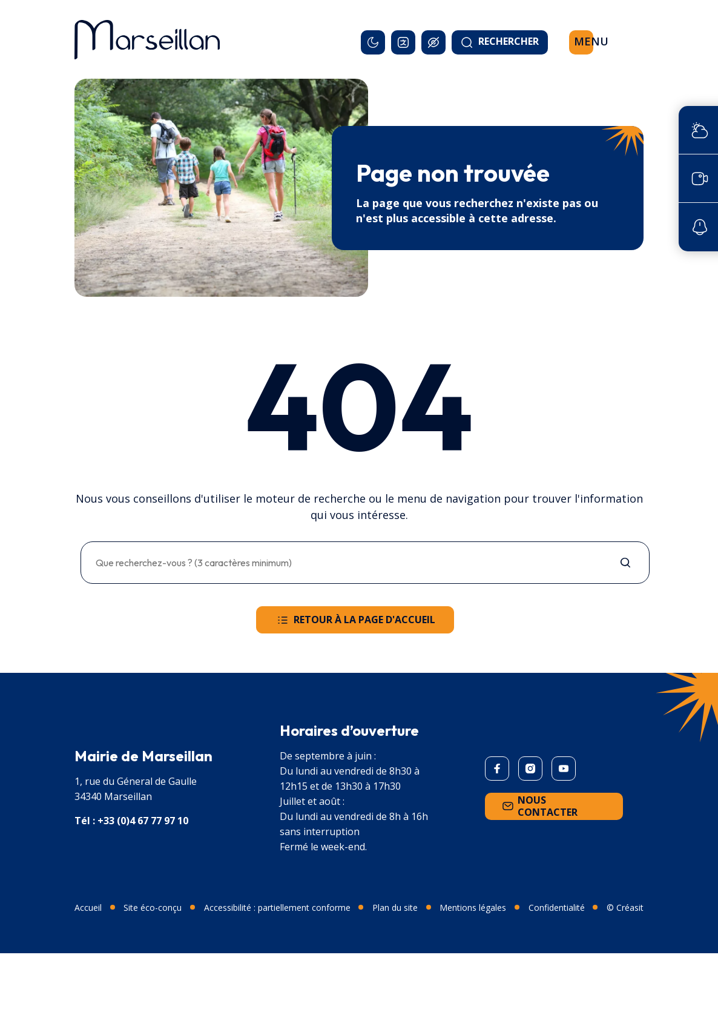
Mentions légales (473, 907)
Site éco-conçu (153, 907)
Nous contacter (539, 806)
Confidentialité (557, 907)
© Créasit (625, 907)
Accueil (88, 907)
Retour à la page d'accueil (355, 620)
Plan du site (395, 907)
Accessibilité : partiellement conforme (277, 907)
